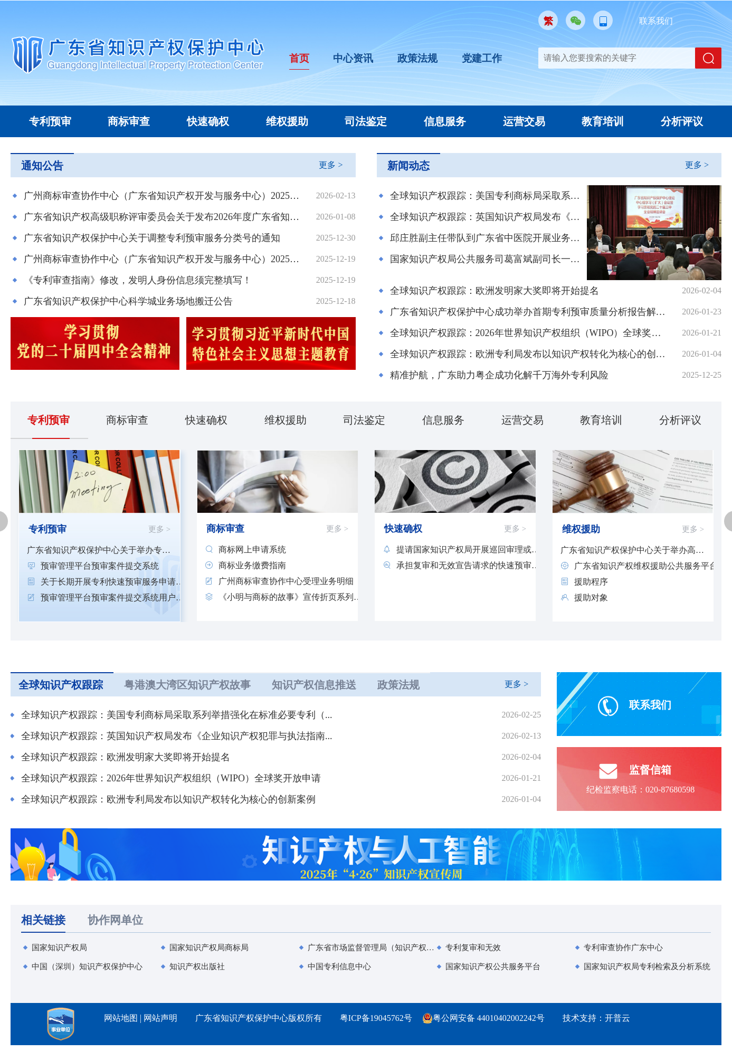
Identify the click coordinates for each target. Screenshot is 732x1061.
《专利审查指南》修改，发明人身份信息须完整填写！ (138, 280)
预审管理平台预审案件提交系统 (100, 565)
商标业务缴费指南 (252, 565)
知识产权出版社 (197, 966)
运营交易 (524, 121)
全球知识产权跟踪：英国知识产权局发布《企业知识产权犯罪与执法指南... (176, 736)
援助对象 (591, 597)
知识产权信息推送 (314, 685)
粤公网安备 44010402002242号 (489, 1018)
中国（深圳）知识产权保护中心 (87, 966)
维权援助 (287, 121)
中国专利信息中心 (339, 966)
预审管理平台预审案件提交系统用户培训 (112, 597)
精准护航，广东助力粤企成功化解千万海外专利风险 (499, 375)
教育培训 (603, 121)
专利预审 (50, 121)
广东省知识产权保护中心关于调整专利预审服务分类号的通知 (152, 238)
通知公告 (42, 165)
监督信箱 (633, 775)
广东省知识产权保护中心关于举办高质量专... (632, 550)
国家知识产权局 (59, 947)
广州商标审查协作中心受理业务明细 (286, 581)
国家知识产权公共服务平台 (492, 966)
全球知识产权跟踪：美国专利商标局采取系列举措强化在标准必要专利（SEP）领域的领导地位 (487, 195)
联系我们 (656, 20)
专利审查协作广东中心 (623, 947)
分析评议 (682, 121)
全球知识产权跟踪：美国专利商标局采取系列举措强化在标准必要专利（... (176, 715)
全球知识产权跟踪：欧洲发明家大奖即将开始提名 (494, 290)
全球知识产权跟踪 (60, 685)
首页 (299, 58)
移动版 (603, 20)
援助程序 (591, 581)
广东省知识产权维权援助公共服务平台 (646, 565)
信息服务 (445, 121)
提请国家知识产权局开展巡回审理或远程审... (468, 549)
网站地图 (121, 1018)
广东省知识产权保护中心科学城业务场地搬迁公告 (128, 301)
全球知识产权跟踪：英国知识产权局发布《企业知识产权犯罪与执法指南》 (487, 217)
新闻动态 (408, 165)
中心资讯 (355, 58)
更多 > (331, 164)
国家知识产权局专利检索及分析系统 (647, 966)
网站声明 (160, 1018)
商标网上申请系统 (252, 549)
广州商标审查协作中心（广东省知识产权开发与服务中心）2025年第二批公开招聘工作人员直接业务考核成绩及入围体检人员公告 (163, 259)
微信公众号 (575, 20)
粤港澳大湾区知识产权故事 (187, 685)
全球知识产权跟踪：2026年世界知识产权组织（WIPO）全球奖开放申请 (529, 333)
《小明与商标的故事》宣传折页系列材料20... (290, 596)
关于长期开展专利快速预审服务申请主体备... (112, 581)
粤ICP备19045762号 (376, 1018)
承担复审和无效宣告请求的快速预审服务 (468, 565)
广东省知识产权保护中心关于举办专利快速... (98, 550)
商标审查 (129, 121)
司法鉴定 (366, 121)
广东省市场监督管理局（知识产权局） (371, 947)
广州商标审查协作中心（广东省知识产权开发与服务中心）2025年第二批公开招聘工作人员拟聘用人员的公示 (163, 195)
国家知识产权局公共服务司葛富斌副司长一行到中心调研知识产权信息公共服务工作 (487, 259)
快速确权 (208, 121)
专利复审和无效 (473, 947)
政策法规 (422, 58)
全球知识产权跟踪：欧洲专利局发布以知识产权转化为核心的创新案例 (529, 354)
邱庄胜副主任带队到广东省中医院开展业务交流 (487, 238)
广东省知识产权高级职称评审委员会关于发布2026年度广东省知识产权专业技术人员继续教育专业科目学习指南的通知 (163, 217)
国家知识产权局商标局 (209, 947)
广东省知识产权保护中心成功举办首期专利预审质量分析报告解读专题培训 (529, 312)
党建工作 (488, 58)
